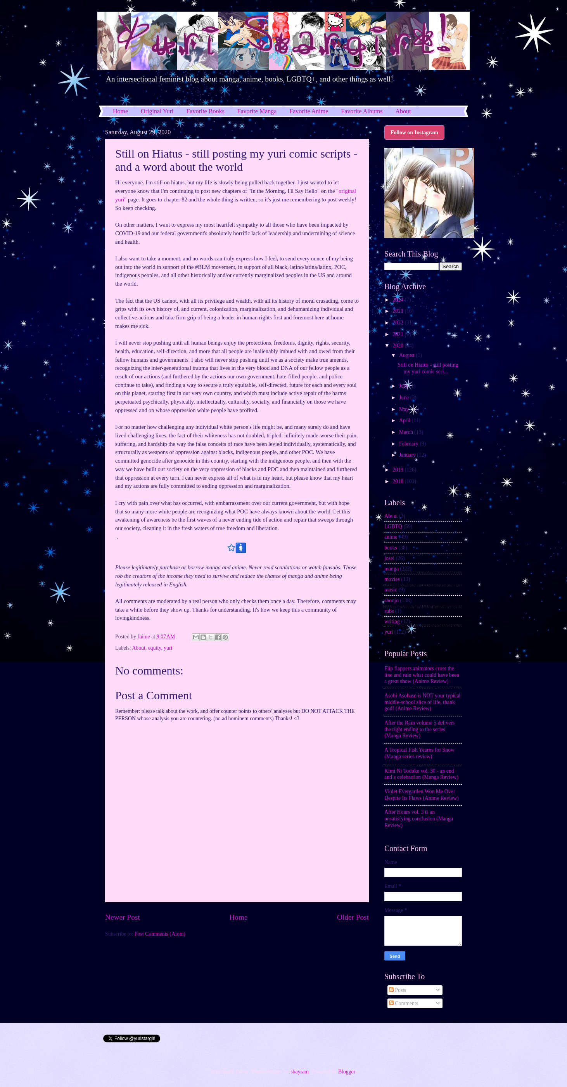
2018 (398, 481)
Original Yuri (157, 111)
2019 (398, 470)
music (390, 590)
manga (391, 569)
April (405, 420)
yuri (168, 648)
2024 (398, 300)
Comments (403, 1003)
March (406, 432)
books (390, 548)
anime (391, 537)
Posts (397, 990)
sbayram (299, 1072)
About (403, 111)
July (404, 386)
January (408, 455)
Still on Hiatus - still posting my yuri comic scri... (428, 368)
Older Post (353, 917)
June (404, 397)
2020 (398, 345)
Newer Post (122, 917)
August (407, 355)
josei (389, 558)
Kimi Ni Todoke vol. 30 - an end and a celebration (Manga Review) (421, 774)
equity (154, 648)
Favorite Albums (361, 111)
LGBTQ (393, 526)
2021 (398, 334)
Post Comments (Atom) (160, 934)
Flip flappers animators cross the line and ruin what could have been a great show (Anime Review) (421, 675)
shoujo (391, 600)
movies (392, 579)
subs (389, 611)
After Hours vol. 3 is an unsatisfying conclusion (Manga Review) (418, 818)
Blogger (346, 1072)
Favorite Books (205, 111)
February (409, 444)
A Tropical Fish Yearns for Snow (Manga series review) (419, 753)
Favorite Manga (257, 111)
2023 (398, 311)
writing (392, 621)
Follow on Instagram (414, 132)
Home (120, 111)
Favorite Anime (308, 111)
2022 (398, 323)
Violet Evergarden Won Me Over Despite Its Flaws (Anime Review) (421, 795)
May (404, 409)
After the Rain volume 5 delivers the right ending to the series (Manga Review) (419, 729)
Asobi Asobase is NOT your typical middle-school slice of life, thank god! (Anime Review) (422, 702)
